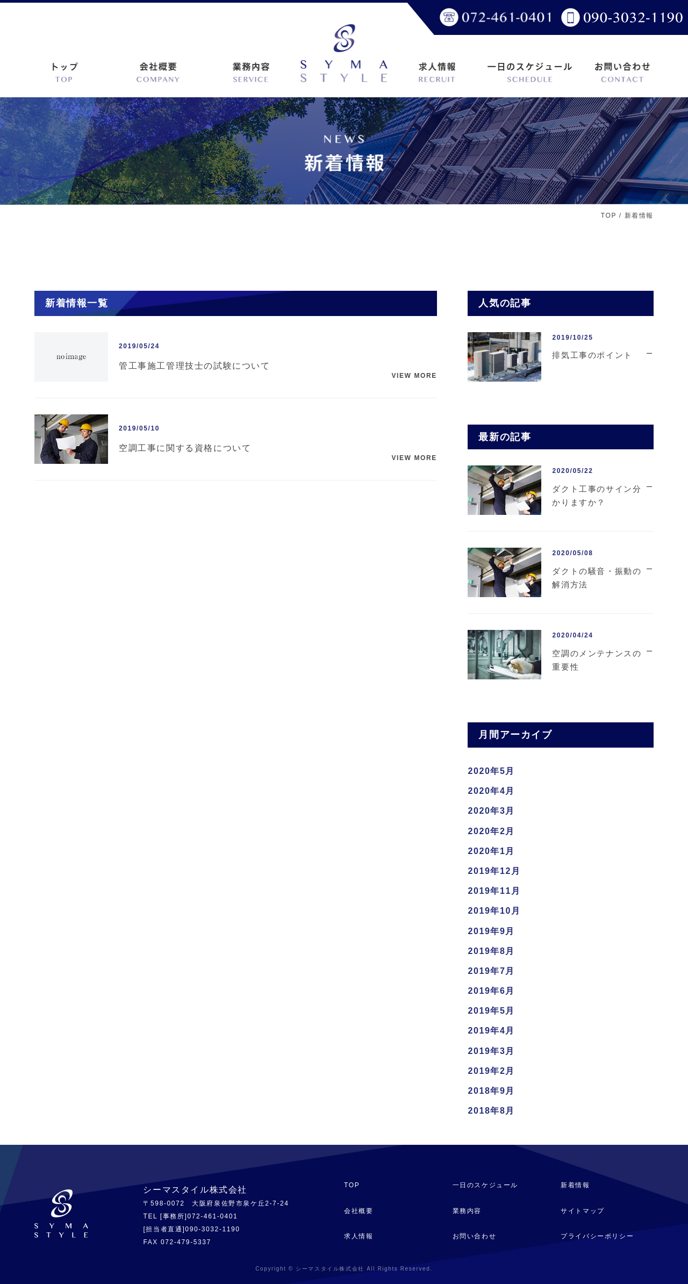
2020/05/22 (572, 471)
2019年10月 (494, 910)
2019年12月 (494, 871)
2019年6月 (491, 990)
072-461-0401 (212, 1216)
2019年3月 (491, 1051)
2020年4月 (491, 790)
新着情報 (575, 1185)
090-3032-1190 (212, 1229)
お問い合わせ (475, 1236)
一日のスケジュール (485, 1185)
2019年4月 (491, 1030)
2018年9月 (491, 1090)
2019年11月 (494, 890)
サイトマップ (583, 1211)
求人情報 (358, 1236)
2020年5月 (491, 771)
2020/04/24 (572, 635)
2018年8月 (491, 1110)
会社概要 (358, 1211)
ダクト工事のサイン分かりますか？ (596, 495)
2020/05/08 (572, 553)
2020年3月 (491, 810)
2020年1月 (491, 851)
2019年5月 (491, 1010)
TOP (609, 215)
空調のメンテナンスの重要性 (596, 660)
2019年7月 (491, 970)
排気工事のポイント (592, 355)
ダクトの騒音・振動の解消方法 (596, 578)
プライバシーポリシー (597, 1236)
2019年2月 (491, 1070)
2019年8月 (491, 951)
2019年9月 (491, 931)
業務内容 (467, 1211)
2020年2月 (491, 831)
